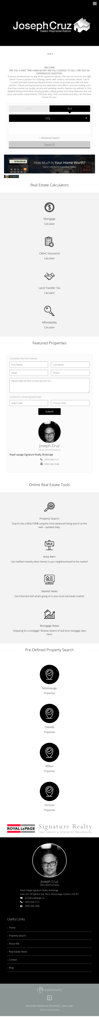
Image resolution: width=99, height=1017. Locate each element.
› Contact (12, 960)
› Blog (10, 968)
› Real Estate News (17, 952)
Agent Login (67, 1006)
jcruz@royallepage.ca (34, 897)
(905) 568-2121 (52, 459)
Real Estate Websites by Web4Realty (43, 1006)
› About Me (13, 944)
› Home (11, 927)
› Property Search (16, 936)
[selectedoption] (49, 118)
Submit (49, 411)
